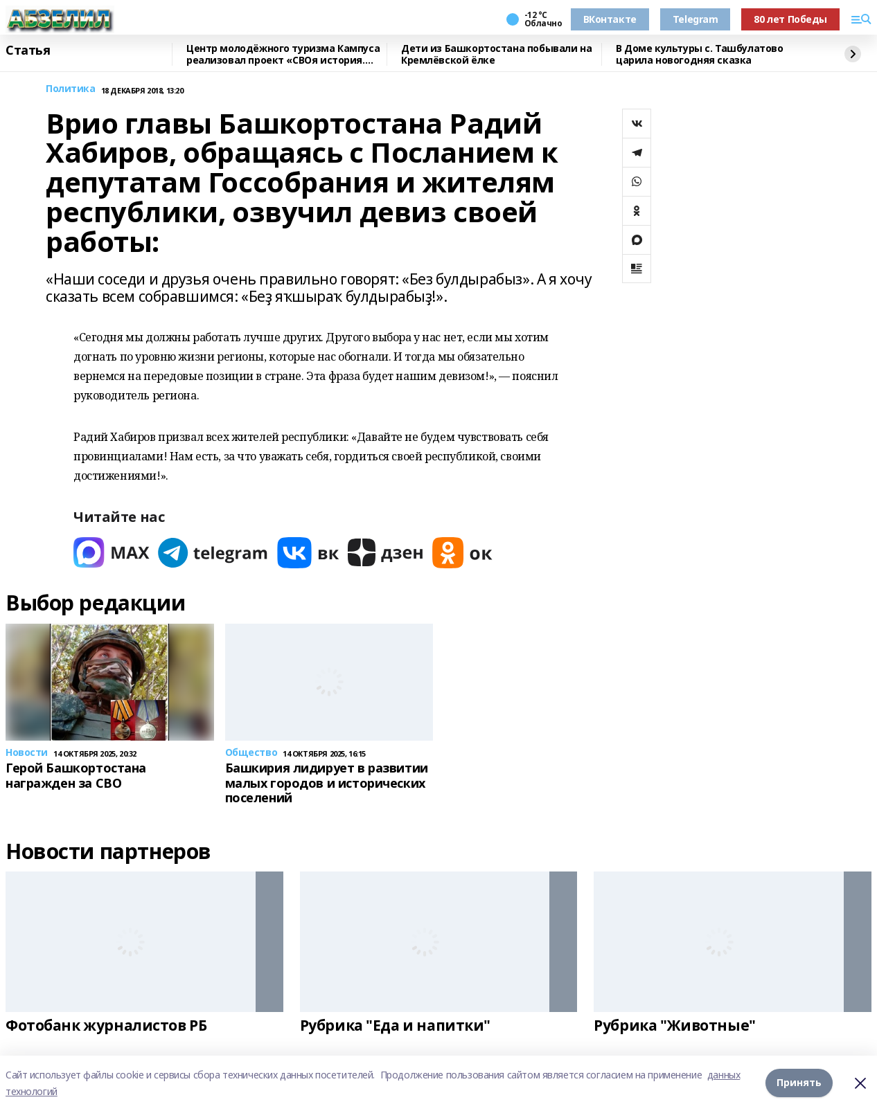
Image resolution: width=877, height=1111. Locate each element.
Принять (799, 1083)
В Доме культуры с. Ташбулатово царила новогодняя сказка (699, 54)
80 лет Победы (790, 19)
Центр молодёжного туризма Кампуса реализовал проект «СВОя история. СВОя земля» (283, 54)
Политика (71, 89)
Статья (28, 50)
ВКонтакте (610, 19)
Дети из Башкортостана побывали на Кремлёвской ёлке (496, 54)
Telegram (695, 19)
